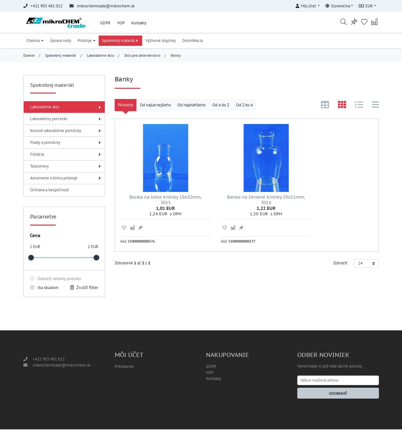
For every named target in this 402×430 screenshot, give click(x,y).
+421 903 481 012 (49, 359)
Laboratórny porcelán (66, 119)
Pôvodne (125, 105)
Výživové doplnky (160, 41)
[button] (308, 5)
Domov (29, 56)
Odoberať (338, 394)
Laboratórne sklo (100, 56)
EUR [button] (366, 6)
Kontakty (138, 23)
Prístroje (86, 41)
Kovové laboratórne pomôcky (66, 131)
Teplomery (66, 167)
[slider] (31, 258)
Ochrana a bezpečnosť (49, 190)
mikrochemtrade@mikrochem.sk (106, 6)
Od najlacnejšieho (155, 105)
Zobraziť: (340, 254)
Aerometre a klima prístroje (66, 178)
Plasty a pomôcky (66, 143)
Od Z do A (244, 105)
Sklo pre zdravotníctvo (142, 56)
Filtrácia (66, 155)
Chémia (35, 41)
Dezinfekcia (192, 41)
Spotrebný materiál (120, 41)
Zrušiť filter (84, 288)
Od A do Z (220, 105)
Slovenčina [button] (337, 6)
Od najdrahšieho (191, 105)
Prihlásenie (124, 367)
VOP (121, 23)
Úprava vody (60, 41)
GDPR (105, 23)
